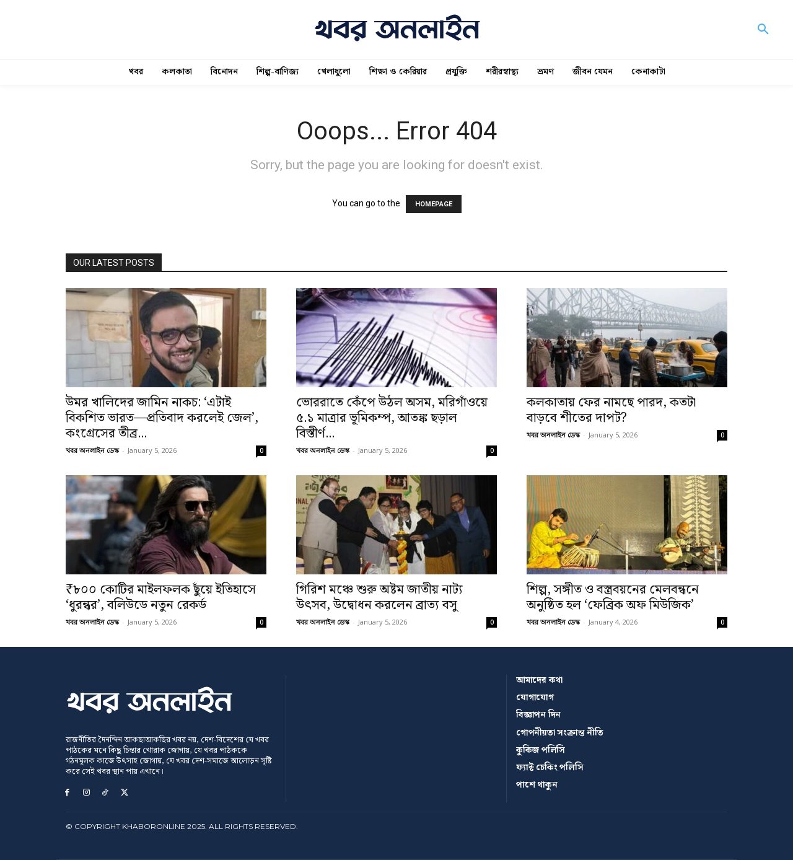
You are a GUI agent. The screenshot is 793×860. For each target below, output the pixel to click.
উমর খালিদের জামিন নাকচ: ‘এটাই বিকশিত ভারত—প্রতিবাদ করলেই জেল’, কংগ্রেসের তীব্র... (162, 418)
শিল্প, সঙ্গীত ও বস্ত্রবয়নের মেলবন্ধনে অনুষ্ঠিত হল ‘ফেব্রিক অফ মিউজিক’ (613, 597)
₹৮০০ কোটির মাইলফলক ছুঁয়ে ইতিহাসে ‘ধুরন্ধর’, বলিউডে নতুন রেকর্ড (161, 597)
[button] (763, 30)
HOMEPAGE (433, 204)
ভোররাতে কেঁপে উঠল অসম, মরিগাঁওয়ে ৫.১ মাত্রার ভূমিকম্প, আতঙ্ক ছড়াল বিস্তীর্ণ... (392, 418)
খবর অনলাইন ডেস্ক (92, 450)
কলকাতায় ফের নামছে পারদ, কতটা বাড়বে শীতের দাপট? (611, 410)
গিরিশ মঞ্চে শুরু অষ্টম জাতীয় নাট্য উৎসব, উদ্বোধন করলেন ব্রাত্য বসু (379, 597)
